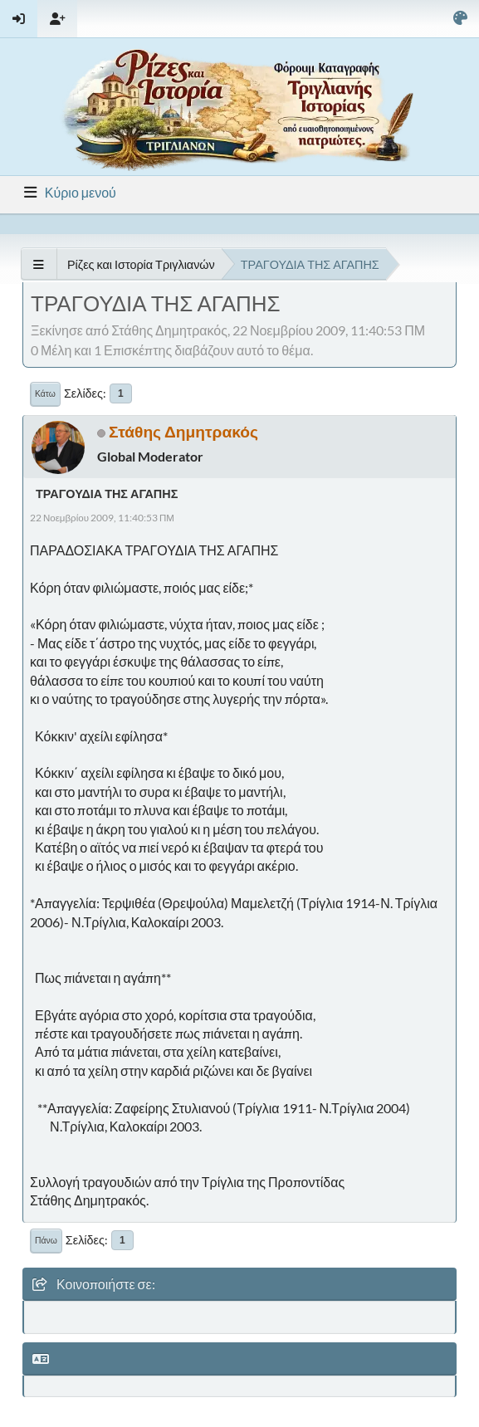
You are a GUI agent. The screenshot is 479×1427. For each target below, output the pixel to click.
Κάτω (45, 393)
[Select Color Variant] (460, 18)
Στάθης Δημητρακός (183, 431)
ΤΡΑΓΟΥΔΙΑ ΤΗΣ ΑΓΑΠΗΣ (107, 493)
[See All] (38, 264)
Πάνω (46, 1240)
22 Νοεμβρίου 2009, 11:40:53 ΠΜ (102, 517)
